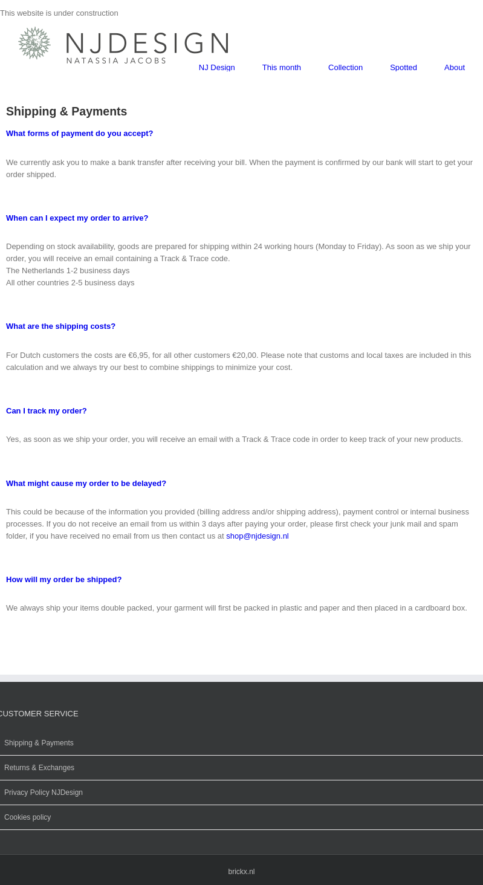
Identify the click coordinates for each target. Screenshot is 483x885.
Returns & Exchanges (39, 767)
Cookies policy (27, 817)
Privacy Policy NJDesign (43, 792)
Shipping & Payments (39, 743)
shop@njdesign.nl (257, 535)
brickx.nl (241, 871)
